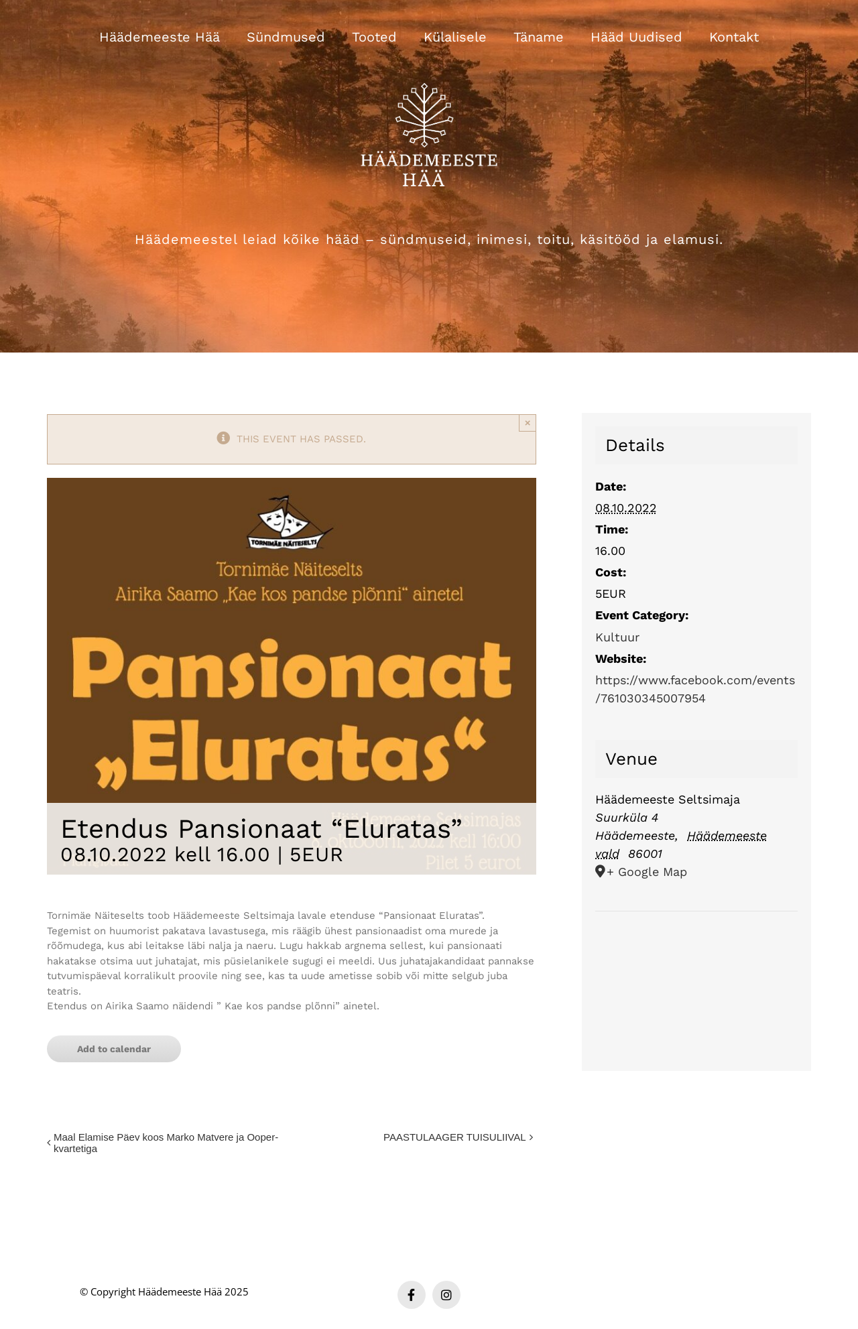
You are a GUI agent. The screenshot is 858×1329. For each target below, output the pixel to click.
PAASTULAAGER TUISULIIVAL (454, 1137)
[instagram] (446, 1295)
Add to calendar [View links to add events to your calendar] (114, 1049)
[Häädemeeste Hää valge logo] (429, 66)
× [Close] (528, 422)
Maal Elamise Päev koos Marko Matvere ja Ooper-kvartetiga (166, 1142)
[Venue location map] (696, 952)
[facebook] (411, 1295)
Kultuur (617, 637)
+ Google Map (647, 872)
